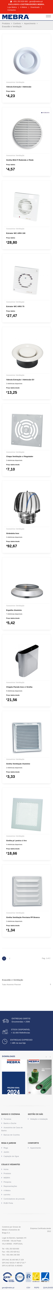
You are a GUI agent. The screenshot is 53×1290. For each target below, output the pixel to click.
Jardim (6, 1152)
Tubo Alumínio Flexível (26, 984)
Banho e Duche (10, 1123)
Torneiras (7, 1119)
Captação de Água (11, 1156)
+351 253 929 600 (20, 1)
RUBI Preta (8, 1203)
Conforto (17, 23)
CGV (28, 1288)
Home (6, 1169)
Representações (10, 1186)
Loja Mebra (12, 7)
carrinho (7, 1195)
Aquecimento (30, 23)
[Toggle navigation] (48, 17)
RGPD (36, 1288)
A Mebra (23, 7)
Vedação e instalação (39, 1119)
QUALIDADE (48, 1288)
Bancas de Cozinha (12, 1135)
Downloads (35, 7)
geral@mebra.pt (36, 1)
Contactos (11, 10)
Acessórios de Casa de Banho (12, 1129)
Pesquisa (7, 1182)
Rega (6, 1148)
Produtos (6, 23)
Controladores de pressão (14, 1199)
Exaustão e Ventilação (12, 26)
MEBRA (7, 1178)
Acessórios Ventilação (15, 82)
